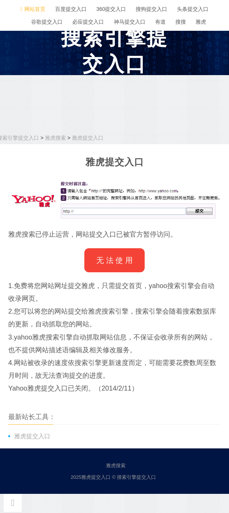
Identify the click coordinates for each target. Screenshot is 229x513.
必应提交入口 (88, 22)
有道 (160, 22)
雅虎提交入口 (87, 138)
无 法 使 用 (114, 260)
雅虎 (201, 22)
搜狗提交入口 (151, 9)
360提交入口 (111, 9)
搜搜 (180, 22)
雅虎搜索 (55, 138)
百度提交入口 (71, 9)
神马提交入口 (129, 22)
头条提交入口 (192, 9)
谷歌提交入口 (47, 22)
